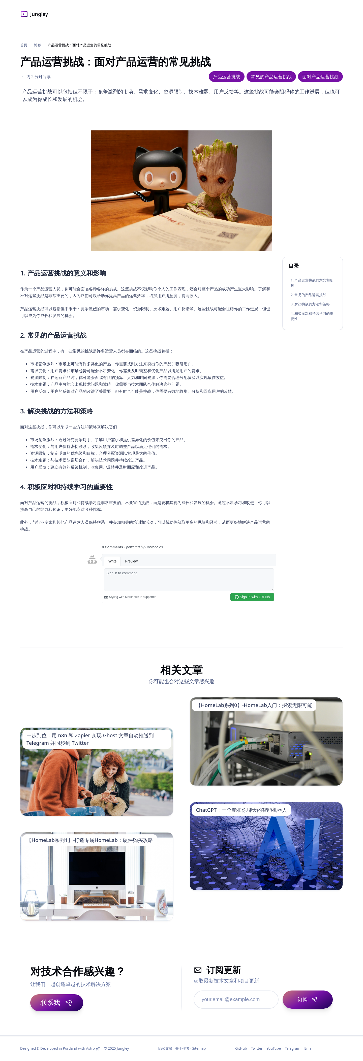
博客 (37, 45)
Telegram (292, 1048)
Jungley (34, 14)
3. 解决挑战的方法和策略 (310, 304)
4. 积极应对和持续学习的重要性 (312, 316)
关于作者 (182, 1048)
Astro (90, 1048)
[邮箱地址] (236, 1000)
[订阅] (308, 1000)
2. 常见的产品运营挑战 (308, 294)
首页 (23, 45)
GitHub (241, 1048)
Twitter (257, 1048)
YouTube (273, 1048)
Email (308, 1048)
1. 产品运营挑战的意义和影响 (312, 283)
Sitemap (199, 1048)
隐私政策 (165, 1048)
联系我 (56, 1002)
